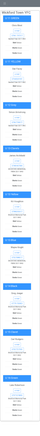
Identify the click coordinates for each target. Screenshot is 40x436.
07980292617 (17, 212)
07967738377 (17, 122)
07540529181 (17, 79)
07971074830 (17, 395)
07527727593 (17, 349)
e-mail (17, 31)
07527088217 (17, 258)
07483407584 (17, 166)
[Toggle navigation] (5, 3)
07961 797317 (17, 36)
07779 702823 (17, 303)
